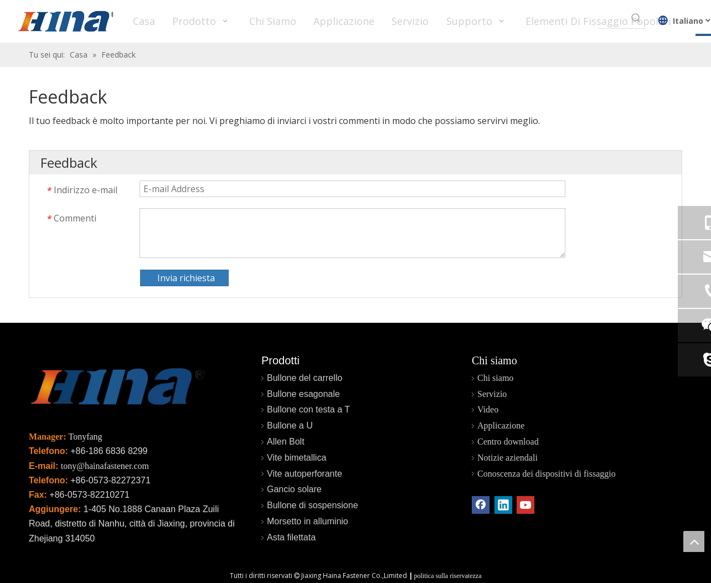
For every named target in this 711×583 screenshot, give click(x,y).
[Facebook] (481, 505)
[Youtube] (525, 505)
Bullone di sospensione (312, 505)
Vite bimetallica (296, 457)
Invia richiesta (186, 278)
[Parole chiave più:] (636, 18)
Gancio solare (294, 489)
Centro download (508, 441)
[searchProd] (612, 18)
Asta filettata (291, 537)
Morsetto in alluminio (307, 521)
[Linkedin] (503, 505)
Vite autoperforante (304, 473)
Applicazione (500, 425)
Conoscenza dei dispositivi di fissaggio (546, 473)
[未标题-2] (117, 389)
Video (487, 409)
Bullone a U (290, 425)
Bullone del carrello (304, 378)
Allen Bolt (286, 441)
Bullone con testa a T (308, 409)
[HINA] (67, 22)
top (693, 541)
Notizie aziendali (507, 457)
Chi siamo (495, 378)
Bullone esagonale (303, 394)
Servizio (492, 394)
